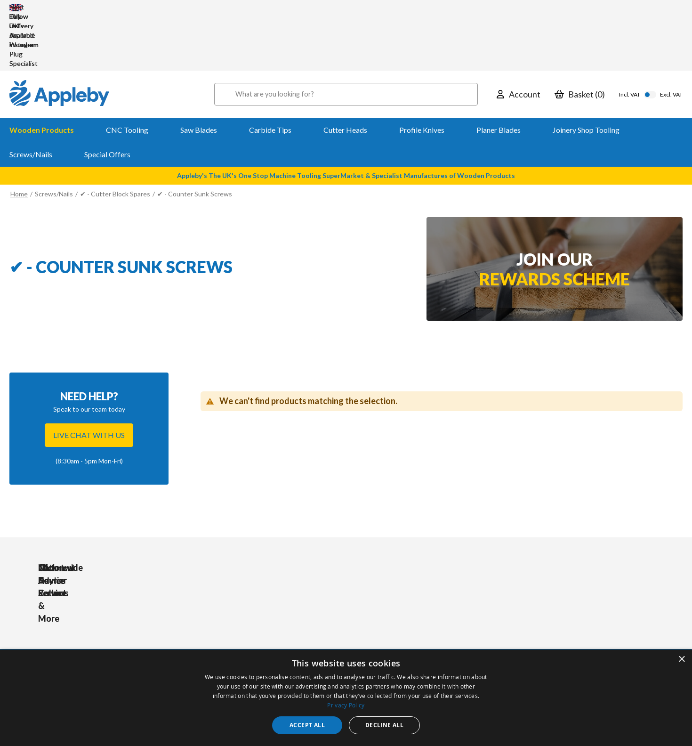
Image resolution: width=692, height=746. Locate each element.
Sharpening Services (323, 645)
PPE (217, 632)
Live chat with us (89, 378)
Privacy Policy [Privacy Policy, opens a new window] (345, 705)
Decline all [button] (384, 725)
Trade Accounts (316, 619)
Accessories (229, 619)
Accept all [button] (307, 725)
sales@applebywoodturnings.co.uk (97, 632)
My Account (311, 606)
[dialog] (346, 697)
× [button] (681, 659)
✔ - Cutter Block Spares (116, 137)
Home (19, 137)
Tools (219, 606)
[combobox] (346, 37)
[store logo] (59, 38)
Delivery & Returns (320, 632)
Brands (221, 645)
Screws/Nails (54, 137)
